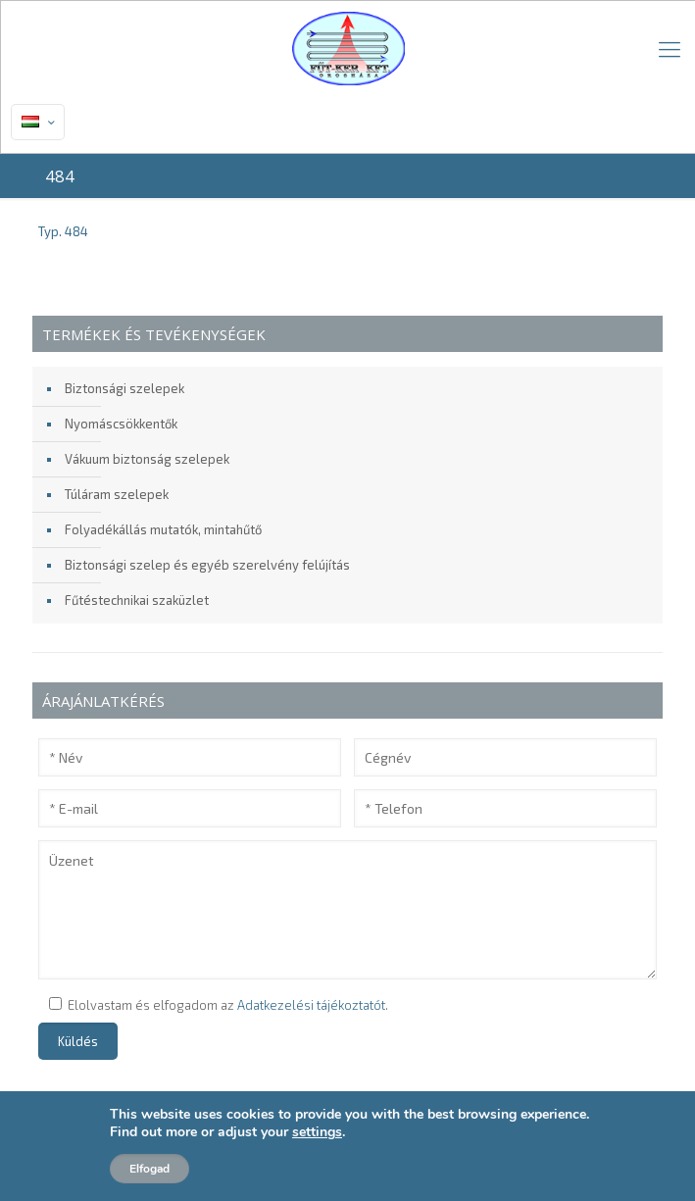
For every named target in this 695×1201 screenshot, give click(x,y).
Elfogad (149, 1168)
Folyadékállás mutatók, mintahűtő (163, 529)
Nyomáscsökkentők (121, 423)
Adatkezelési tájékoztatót (311, 1005)
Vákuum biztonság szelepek (147, 459)
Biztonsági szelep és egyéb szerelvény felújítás (207, 565)
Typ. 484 (63, 231)
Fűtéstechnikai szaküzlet (137, 600)
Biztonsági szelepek (124, 388)
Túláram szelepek (117, 494)
